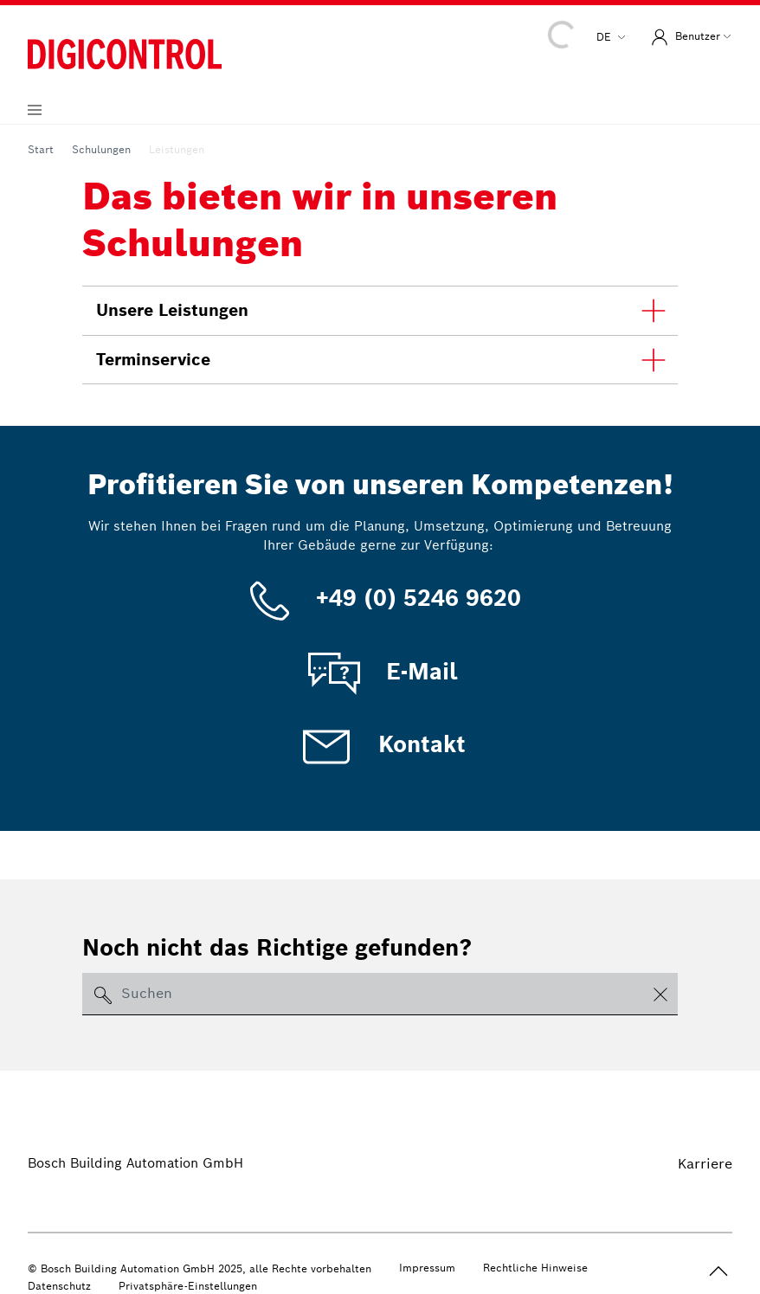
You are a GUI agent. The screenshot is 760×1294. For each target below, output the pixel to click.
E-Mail (380, 672)
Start (41, 149)
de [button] (605, 36)
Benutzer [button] (683, 37)
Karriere (705, 1164)
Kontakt (380, 744)
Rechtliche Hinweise (535, 1267)
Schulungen (101, 149)
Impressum (427, 1267)
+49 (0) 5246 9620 (380, 598)
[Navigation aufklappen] (34, 110)
